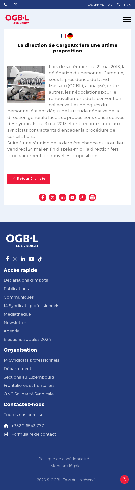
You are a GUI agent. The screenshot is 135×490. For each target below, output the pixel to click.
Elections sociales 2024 (27, 339)
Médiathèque (17, 314)
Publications (16, 288)
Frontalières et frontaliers (29, 385)
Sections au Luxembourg (29, 377)
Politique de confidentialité (63, 458)
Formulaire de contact (33, 434)
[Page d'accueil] (22, 19)
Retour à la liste (28, 178)
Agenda (12, 331)
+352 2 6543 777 (27, 425)
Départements (19, 368)
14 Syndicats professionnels (31, 305)
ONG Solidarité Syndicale (29, 394)
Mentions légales (66, 465)
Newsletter (15, 322)
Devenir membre (100, 4)
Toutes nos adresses (25, 414)
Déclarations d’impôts (26, 280)
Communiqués (19, 297)
